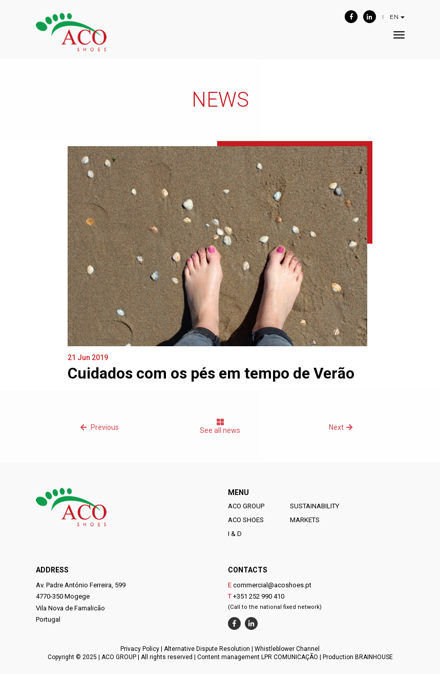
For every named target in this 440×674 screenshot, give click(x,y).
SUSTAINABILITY (314, 506)
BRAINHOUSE (374, 657)
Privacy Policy (139, 648)
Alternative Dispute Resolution (207, 648)
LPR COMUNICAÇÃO (289, 657)
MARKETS (305, 520)
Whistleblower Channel (287, 648)
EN (397, 17)
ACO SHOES (246, 520)
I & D (235, 534)
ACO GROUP (246, 506)
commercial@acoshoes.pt (272, 585)
